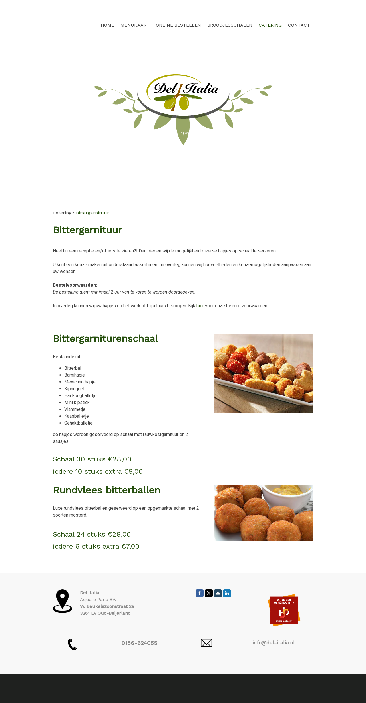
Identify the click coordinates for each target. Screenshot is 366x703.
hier (200, 305)
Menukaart (135, 25)
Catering (270, 25)
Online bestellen (178, 25)
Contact (299, 25)
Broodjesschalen (229, 25)
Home (107, 25)
